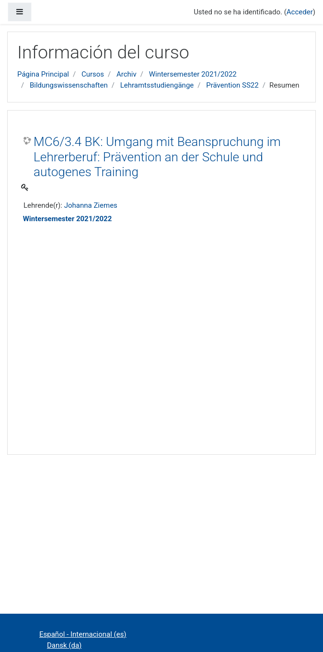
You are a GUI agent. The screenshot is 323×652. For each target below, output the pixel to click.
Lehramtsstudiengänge (157, 85)
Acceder (300, 12)
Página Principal (43, 74)
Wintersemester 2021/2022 (193, 74)
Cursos (92, 74)
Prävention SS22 (232, 85)
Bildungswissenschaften (69, 85)
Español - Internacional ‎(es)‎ (83, 634)
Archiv (126, 74)
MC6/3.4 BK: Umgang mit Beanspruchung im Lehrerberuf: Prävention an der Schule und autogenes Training (157, 157)
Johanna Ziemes (90, 205)
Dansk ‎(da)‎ (64, 645)
